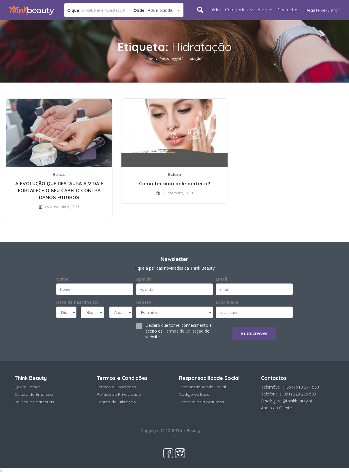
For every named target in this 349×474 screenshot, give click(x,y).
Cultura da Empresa (33, 394)
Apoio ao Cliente (276, 407)
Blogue (265, 9)
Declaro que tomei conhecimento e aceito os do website (178, 330)
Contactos (288, 9)
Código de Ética (194, 394)
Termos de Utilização (184, 331)
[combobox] (156, 10)
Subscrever (254, 333)
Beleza (59, 174)
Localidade (227, 302)
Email (221, 279)
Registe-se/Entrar (322, 10)
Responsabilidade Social (202, 386)
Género (143, 302)
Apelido (144, 279)
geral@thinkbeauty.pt (292, 401)
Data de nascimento (77, 302)
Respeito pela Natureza (201, 401)
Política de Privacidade (119, 394)
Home (148, 58)
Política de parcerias (34, 401)
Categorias (236, 9)
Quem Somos (27, 386)
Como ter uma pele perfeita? (174, 183)
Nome (62, 279)
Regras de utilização (116, 401)
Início (215, 9)
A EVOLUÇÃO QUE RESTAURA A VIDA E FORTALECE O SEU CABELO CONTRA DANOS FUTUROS (59, 190)
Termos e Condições (116, 386)
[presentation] (91, 333)
